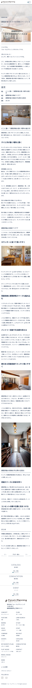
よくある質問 (4, 667)
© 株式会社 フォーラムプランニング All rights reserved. (14, 684)
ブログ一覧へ (16, 554)
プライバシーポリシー (6, 671)
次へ (26, 554)
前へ (5, 554)
